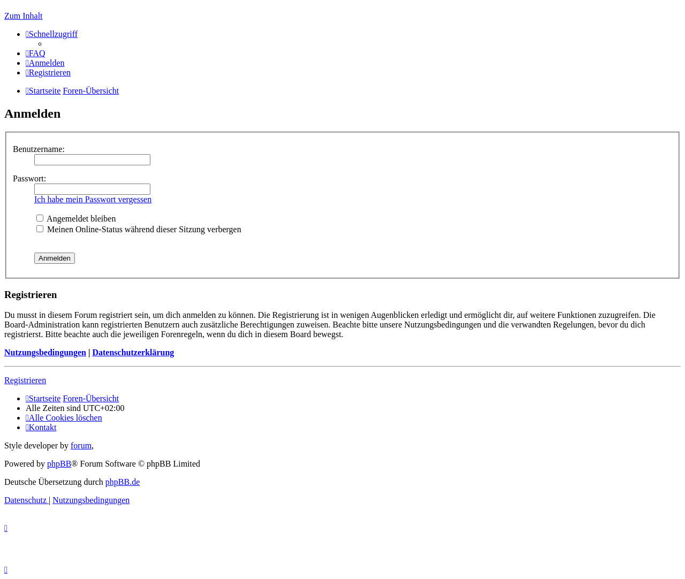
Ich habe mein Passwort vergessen (92, 199)
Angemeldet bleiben (76, 218)
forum (81, 445)
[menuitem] (35, 53)
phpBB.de (122, 481)
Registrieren (25, 380)
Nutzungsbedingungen (45, 352)
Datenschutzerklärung (133, 352)
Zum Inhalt (23, 15)
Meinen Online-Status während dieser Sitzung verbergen (138, 229)
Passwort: (29, 178)
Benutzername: (39, 149)
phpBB (59, 463)
